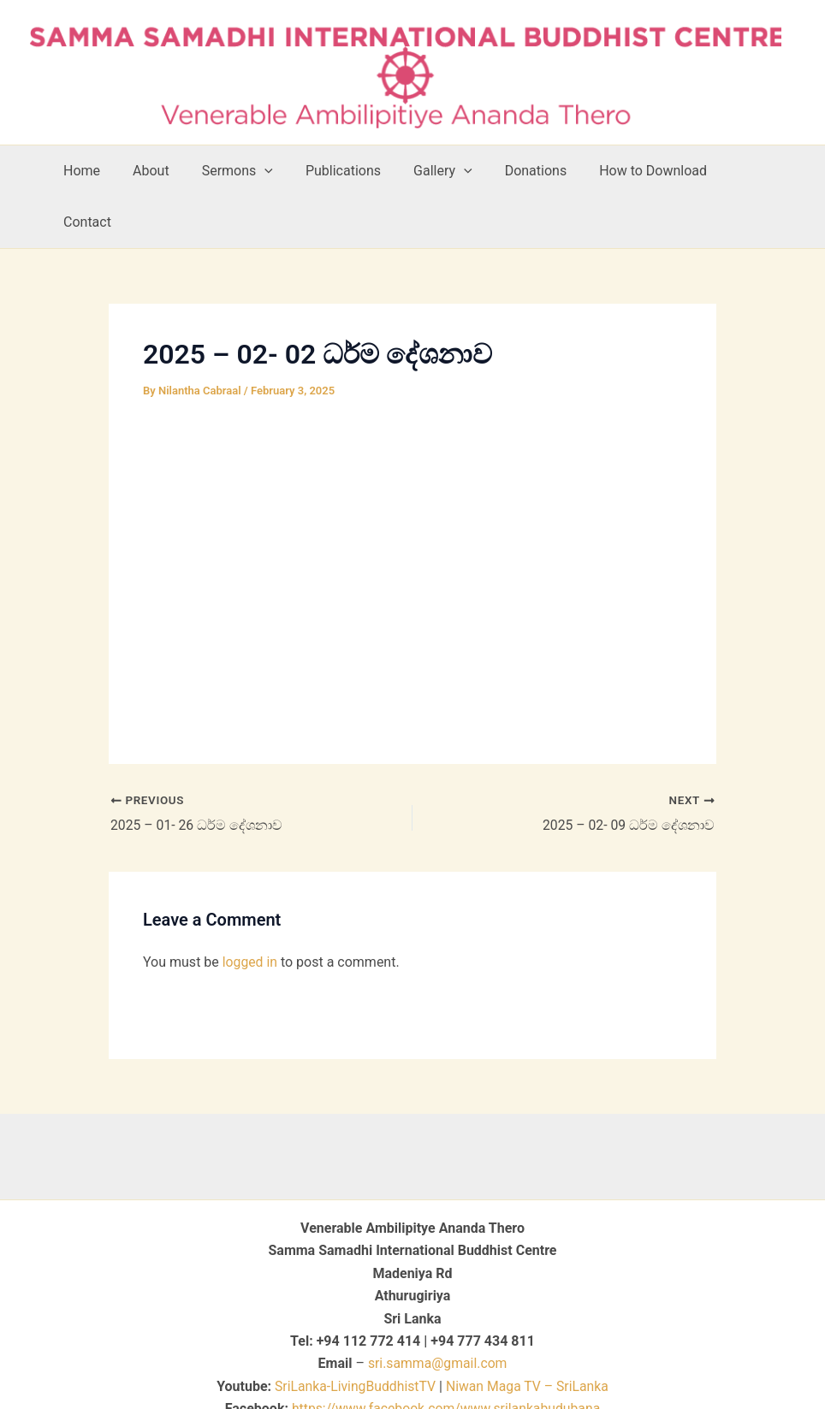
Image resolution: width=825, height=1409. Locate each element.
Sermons (257, 171)
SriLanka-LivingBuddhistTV (352, 1335)
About (175, 171)
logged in (250, 911)
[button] (284, 171)
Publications (357, 171)
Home (111, 171)
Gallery (452, 171)
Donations (540, 171)
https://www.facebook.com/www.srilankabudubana (445, 1357)
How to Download (652, 171)
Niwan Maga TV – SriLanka (528, 1335)
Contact (757, 171)
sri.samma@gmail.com (437, 1312)
